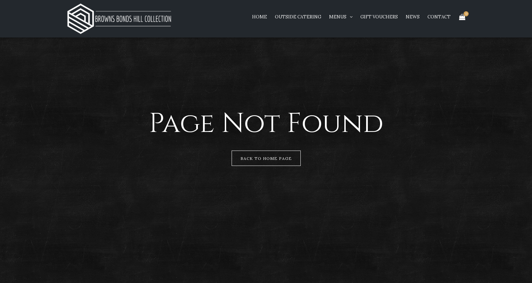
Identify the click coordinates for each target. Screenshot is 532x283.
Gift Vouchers (379, 17)
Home (259, 17)
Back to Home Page (266, 158)
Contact (439, 17)
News (413, 17)
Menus (337, 17)
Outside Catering (298, 17)
